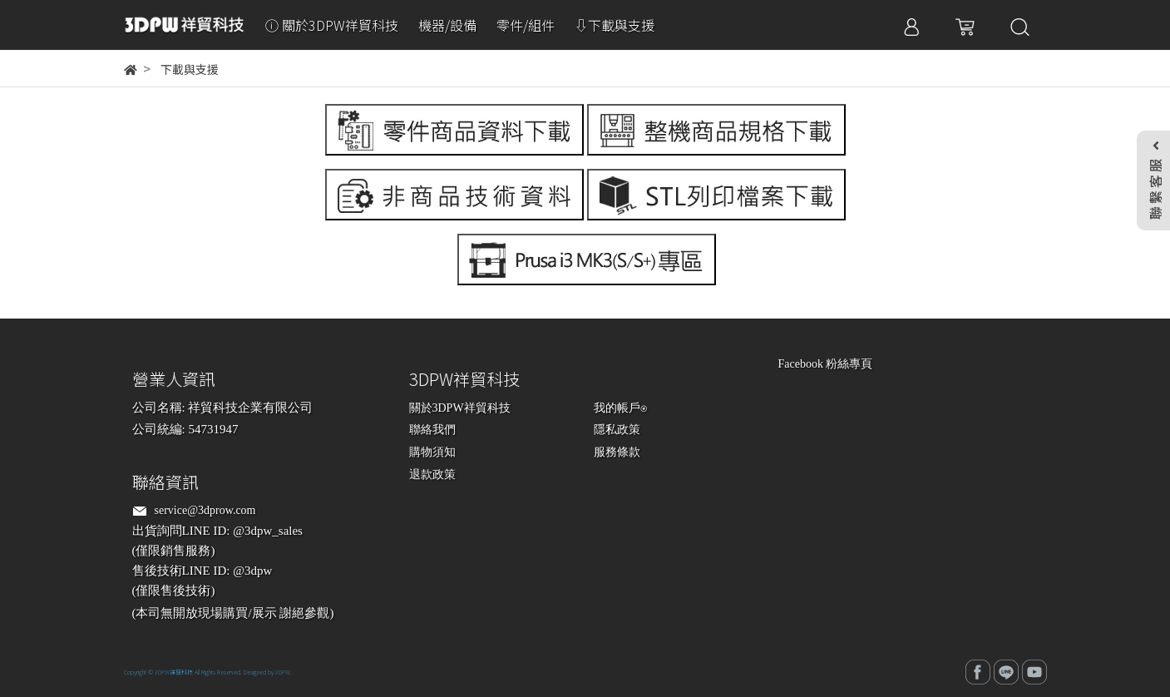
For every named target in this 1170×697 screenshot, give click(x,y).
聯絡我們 (432, 429)
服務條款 (617, 452)
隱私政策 (617, 429)
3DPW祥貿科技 (174, 672)
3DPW (282, 672)
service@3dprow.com (205, 510)
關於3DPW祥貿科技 (460, 408)
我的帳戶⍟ (620, 408)
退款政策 (432, 474)
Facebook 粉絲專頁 (825, 364)
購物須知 (432, 452)
